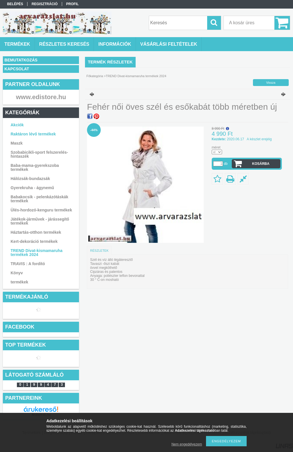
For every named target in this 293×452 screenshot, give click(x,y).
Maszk (17, 143)
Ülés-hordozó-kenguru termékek (41, 210)
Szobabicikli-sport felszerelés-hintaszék (39, 154)
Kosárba (261, 164)
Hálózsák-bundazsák (30, 178)
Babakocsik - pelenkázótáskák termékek (39, 199)
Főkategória (94, 76)
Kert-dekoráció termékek (34, 241)
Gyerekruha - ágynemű (32, 187)
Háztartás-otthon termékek (36, 232)
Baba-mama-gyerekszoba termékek (35, 167)
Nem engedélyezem (186, 444)
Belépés (15, 4)
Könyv (17, 273)
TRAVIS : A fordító (28, 263)
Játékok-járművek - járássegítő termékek (40, 221)
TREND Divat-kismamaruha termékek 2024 (36, 252)
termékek (19, 282)
